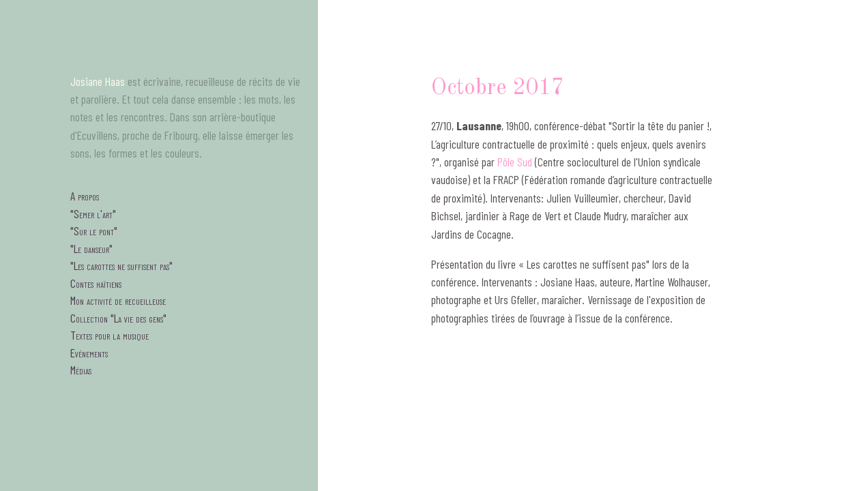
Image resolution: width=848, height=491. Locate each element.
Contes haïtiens (95, 283)
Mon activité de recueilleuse (118, 300)
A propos (84, 195)
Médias (80, 369)
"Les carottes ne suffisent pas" (121, 265)
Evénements (89, 352)
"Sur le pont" (93, 230)
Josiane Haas (97, 81)
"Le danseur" (91, 248)
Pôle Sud (514, 161)
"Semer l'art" (93, 213)
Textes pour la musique (109, 334)
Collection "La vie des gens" (118, 317)
